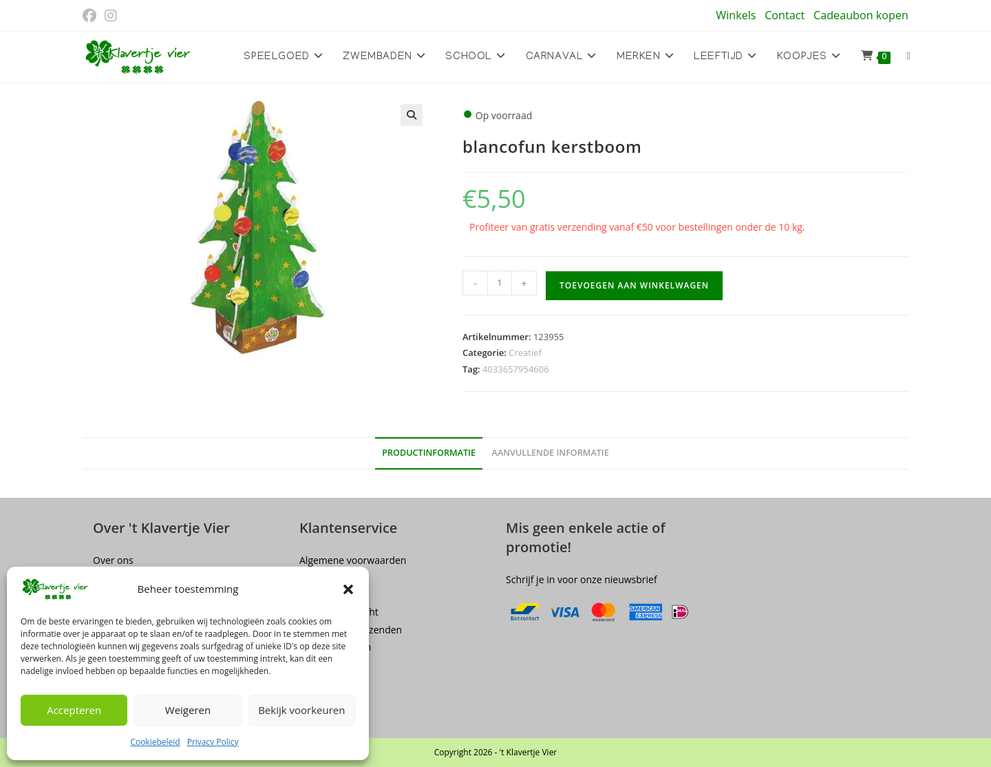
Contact (784, 15)
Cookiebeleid (155, 742)
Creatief (525, 352)
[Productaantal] (499, 283)
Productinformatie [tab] (429, 453)
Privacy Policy (213, 742)
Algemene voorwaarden (352, 560)
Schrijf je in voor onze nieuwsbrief (581, 579)
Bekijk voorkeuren (301, 710)
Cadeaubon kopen (860, 15)
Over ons (113, 560)
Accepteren (74, 710)
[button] (348, 589)
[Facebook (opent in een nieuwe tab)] (91, 16)
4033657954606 (515, 369)
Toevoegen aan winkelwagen (634, 285)
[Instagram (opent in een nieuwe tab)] (110, 16)
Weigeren (188, 710)
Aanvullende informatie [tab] (550, 453)
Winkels (736, 15)
